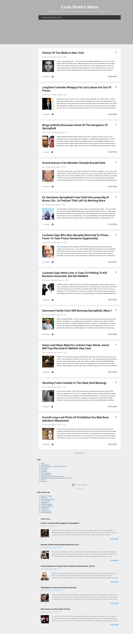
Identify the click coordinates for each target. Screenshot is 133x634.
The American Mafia (47, 506)
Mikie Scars (44, 481)
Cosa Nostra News (79, 7)
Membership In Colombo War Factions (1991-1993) (56, 478)
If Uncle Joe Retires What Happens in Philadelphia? (60, 523)
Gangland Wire (45, 507)
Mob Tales (44, 497)
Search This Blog (46, 475)
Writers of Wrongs (46, 496)
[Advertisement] (80, 34)
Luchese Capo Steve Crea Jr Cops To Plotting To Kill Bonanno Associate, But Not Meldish (74, 274)
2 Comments (46, 262)
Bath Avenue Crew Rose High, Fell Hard (55, 609)
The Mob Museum (46, 512)
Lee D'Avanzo (45, 465)
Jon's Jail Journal (46, 501)
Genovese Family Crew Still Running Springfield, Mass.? (77, 310)
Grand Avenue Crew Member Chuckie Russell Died (73, 162)
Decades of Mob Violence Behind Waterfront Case (60, 545)
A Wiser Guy (44, 509)
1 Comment (45, 152)
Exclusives (44, 470)
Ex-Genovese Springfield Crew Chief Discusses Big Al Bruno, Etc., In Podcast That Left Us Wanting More (75, 199)
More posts (79, 453)
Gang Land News (46, 511)
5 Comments (46, 114)
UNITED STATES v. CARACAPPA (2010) (53, 466)
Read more (112, 76)
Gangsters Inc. (45, 502)
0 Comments (46, 76)
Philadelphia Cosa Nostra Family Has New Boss (59, 588)
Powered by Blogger (79, 485)
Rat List (43, 480)
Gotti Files (44, 471)
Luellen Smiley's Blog (47, 499)
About (42, 463)
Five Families (45, 468)
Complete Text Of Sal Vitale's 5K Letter (52, 476)
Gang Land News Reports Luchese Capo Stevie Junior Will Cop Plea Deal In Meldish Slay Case (75, 346)
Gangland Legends (46, 504)
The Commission (46, 473)
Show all (114, 17)
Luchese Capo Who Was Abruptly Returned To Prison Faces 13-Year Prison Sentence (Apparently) (75, 236)
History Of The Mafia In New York (63, 52)
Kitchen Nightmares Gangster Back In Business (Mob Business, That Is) (68, 566)
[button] (116, 52)
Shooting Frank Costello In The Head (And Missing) (74, 382)
